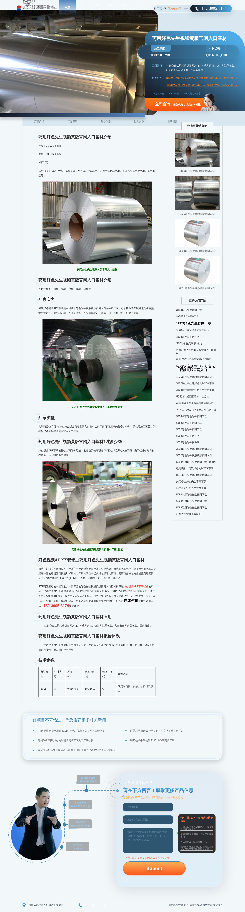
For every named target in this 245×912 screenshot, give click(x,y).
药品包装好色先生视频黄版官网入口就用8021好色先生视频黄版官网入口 (78, 750)
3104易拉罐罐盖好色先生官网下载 (195, 390)
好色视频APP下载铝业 (135, 586)
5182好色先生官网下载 (189, 422)
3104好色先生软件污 (187, 336)
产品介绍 (39, 121)
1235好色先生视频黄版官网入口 (197, 214)
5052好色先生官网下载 (189, 429)
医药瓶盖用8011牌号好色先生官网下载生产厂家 (156, 730)
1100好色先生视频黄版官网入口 (197, 171)
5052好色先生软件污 (187, 435)
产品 (67, 8)
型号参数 (139, 121)
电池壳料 (181, 468)
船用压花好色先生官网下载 (191, 488)
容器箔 (180, 409)
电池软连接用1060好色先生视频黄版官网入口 (195, 368)
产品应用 (73, 121)
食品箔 (205, 396)
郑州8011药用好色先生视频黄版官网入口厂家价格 (66, 740)
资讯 (96, 7)
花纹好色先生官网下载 (200, 468)
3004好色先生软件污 (197, 330)
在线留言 (173, 121)
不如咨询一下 (174, 8)
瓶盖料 (180, 330)
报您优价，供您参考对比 (178, 104)
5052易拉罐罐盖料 (187, 396)
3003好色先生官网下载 (193, 323)
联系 (139, 7)
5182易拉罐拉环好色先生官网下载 (195, 383)
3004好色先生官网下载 (187, 316)
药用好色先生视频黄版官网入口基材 (193, 359)
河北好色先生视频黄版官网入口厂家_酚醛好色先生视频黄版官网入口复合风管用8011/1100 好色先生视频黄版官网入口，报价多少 (202, 84)
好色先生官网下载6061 (189, 514)
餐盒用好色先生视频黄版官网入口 (195, 403)
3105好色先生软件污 (189, 343)
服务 (110, 7)
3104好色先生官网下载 (189, 310)
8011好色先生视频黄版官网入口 (197, 288)
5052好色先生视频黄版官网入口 (194, 455)
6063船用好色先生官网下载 (191, 501)
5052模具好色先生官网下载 (201, 409)
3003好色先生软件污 (187, 442)
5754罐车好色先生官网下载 (191, 416)
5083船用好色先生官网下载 (191, 462)
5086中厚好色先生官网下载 (191, 494)
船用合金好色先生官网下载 (191, 481)
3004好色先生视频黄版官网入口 (197, 251)
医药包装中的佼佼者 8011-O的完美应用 (152, 740)
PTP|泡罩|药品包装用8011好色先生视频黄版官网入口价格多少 (72, 730)
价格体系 (106, 121)
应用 (81, 7)
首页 (52, 7)
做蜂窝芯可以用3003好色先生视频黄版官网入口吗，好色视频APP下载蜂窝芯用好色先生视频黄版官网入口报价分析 (202, 78)
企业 (125, 7)
